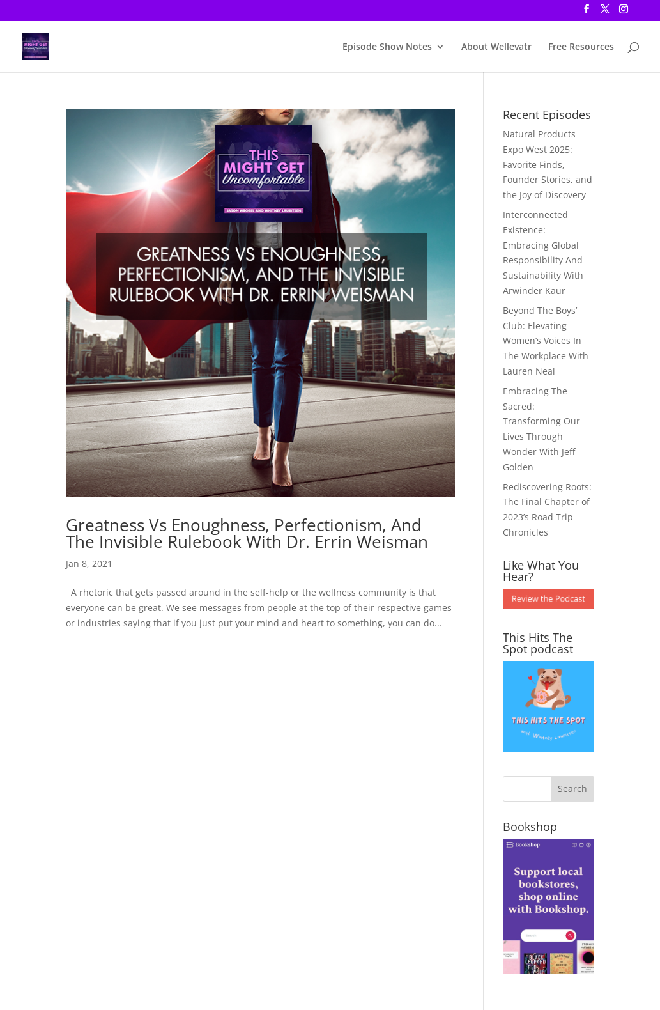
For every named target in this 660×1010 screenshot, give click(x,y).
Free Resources (581, 47)
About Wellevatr (496, 47)
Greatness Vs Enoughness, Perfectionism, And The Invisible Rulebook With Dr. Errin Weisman (247, 533)
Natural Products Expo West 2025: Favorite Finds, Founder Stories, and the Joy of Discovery (547, 164)
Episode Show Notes (387, 47)
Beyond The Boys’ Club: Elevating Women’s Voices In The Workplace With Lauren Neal (545, 340)
